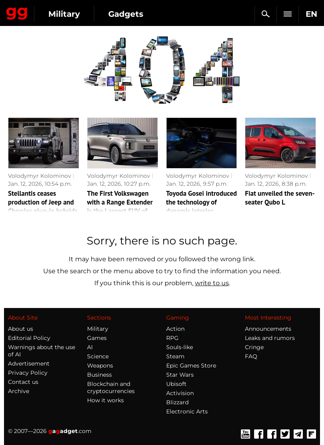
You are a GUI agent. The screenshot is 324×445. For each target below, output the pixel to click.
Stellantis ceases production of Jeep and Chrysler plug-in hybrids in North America (43, 206)
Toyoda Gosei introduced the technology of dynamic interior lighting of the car (201, 206)
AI (90, 347)
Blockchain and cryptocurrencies (111, 387)
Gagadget (17, 12)
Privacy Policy (28, 372)
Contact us (23, 381)
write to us (212, 283)
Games (97, 338)
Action (175, 328)
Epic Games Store (191, 365)
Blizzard (177, 402)
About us (20, 328)
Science (98, 356)
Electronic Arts (187, 411)
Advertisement (29, 363)
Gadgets (125, 14)
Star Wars (180, 374)
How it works (105, 400)
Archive (18, 391)
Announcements (268, 328)
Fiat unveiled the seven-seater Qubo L (279, 198)
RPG (172, 338)
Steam (175, 356)
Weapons (100, 365)
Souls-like (179, 347)
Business (99, 374)
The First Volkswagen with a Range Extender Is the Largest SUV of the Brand (120, 206)
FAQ (251, 356)
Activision (180, 393)
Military (64, 14)
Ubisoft (176, 383)
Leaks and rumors (270, 338)
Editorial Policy (29, 338)
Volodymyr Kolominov (39, 175)
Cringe (254, 347)
